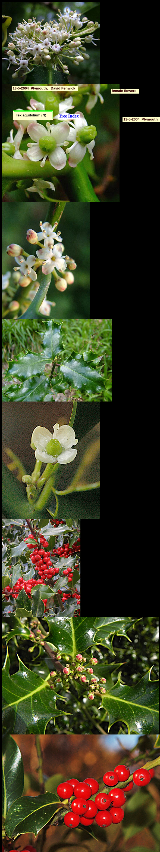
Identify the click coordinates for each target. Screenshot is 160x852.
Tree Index (69, 116)
